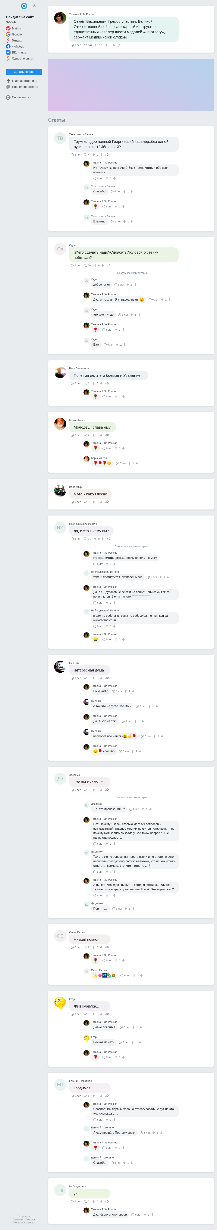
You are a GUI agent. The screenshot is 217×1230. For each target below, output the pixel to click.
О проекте (24, 1216)
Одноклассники (19, 58)
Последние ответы (22, 87)
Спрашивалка (18, 97)
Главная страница (21, 81)
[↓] (113, 45)
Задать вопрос (24, 71)
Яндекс (14, 40)
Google (14, 34)
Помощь (30, 1219)
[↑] (107, 45)
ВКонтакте (16, 52)
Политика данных (24, 1222)
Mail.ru (13, 28)
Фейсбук (15, 46)
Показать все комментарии (131, 273)
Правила (18, 1219)
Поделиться (120, 45)
